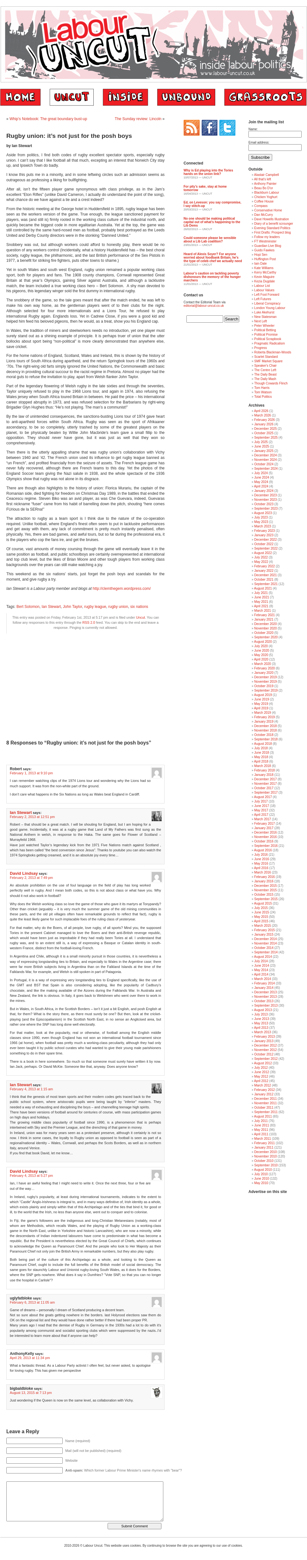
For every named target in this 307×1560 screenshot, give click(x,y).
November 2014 (265, 943)
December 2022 (265, 539)
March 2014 (262, 979)
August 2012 (263, 1063)
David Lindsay (24, 873)
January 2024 (263, 491)
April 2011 (261, 1134)
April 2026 (261, 411)
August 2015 (263, 903)
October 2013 (263, 1001)
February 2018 (264, 770)
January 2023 (263, 535)
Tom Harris (261, 388)
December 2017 (265, 779)
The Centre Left (265, 370)
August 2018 (263, 743)
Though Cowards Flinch (271, 383)
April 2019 (261, 708)
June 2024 (261, 477)
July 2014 (261, 961)
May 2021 (261, 601)
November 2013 (265, 996)
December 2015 (265, 885)
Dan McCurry (263, 214)
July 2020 (261, 646)
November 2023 (265, 499)
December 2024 (265, 455)
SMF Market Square (268, 361)
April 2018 (261, 761)
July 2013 (261, 1014)
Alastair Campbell (266, 175)
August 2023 (263, 513)
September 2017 (266, 792)
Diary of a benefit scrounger (273, 223)
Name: (253, 129)
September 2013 (266, 1005)
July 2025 (261, 442)
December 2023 (265, 495)
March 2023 (262, 526)
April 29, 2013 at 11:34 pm (30, 1358)
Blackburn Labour (266, 192)
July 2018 (261, 748)
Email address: (258, 142)
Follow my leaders (267, 237)
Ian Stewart (51, 606)
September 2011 (266, 1112)
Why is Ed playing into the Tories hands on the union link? (208, 172)
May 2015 (261, 917)
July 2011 (261, 1121)
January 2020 (263, 672)
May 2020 (261, 655)
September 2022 (266, 548)
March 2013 (262, 1032)
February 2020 (264, 668)
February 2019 (264, 717)
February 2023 (264, 530)
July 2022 (261, 557)
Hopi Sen (260, 254)
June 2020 (261, 650)
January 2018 (263, 775)
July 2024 (261, 473)
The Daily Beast (265, 374)
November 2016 (265, 837)
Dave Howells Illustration (271, 219)
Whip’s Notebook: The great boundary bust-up (48, 119)
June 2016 (261, 859)
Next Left (260, 321)
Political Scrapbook (267, 339)
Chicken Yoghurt (265, 197)
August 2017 (263, 797)
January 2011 (263, 1147)
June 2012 (261, 1072)
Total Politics (263, 396)
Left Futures (262, 299)
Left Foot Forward (266, 294)
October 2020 (263, 633)
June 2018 (261, 752)
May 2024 (261, 482)
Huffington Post (265, 259)
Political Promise (266, 334)
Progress (260, 348)
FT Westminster (265, 241)
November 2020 (265, 628)
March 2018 (262, 766)
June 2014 (261, 965)
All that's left (262, 179)
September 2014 (266, 952)
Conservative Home (268, 210)
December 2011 (265, 1098)
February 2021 (264, 615)
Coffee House (263, 201)
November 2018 (265, 730)
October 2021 (263, 579)
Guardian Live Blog (267, 246)
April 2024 (261, 486)
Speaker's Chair (265, 365)
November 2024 (265, 459)
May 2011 (261, 1129)
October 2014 (263, 948)
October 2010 (263, 1161)
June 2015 (261, 912)
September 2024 (266, 468)
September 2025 (266, 437)
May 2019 (261, 704)
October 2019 (263, 686)
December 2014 (265, 939)
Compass (260, 206)
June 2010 (261, 1178)
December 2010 (265, 1152)
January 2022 (263, 570)
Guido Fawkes (264, 250)
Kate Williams (263, 268)
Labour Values (264, 290)
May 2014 (261, 970)
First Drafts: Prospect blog (272, 232)
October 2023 (263, 504)
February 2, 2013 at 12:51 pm (32, 817)
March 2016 (262, 872)
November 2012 (265, 1050)
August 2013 (263, 1010)
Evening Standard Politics (272, 228)
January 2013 (263, 1041)
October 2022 (263, 544)
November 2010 (265, 1156)
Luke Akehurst (264, 312)
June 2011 (261, 1125)
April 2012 (261, 1081)
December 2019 (265, 677)
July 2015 (261, 908)
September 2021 (266, 584)
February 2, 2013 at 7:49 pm (31, 878)
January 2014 (263, 988)
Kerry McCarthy (265, 272)
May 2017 (261, 810)
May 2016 (261, 863)
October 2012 (263, 1054)
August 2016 (263, 850)
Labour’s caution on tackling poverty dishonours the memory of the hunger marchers (212, 277)
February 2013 (264, 1036)
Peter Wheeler (264, 325)
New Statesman (265, 317)
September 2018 (266, 739)
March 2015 (262, 925)
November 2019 (265, 681)
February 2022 (264, 566)
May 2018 (261, 757)
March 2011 (262, 1138)
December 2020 (265, 624)
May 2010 (261, 1183)
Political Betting (265, 330)
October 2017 (263, 788)
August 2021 (263, 588)
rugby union (118, 606)
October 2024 (263, 464)
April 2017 (261, 814)
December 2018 (265, 726)
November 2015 (265, 890)
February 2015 (264, 930)
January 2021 (263, 619)
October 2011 (263, 1107)
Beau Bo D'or (263, 188)
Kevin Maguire (264, 277)
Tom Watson (263, 392)
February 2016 (264, 877)
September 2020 (266, 637)
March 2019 (262, 712)
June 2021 (261, 597)
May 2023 (261, 522)
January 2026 (263, 424)
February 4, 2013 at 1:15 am (31, 1089)
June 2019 (261, 699)
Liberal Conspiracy (267, 303)
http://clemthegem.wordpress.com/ (122, 588)
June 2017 (261, 806)
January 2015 (263, 934)
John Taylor (72, 606)
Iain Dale (260, 263)
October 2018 (263, 735)
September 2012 (266, 1058)
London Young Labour (269, 308)
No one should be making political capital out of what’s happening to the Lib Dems (212, 222)
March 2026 (262, 415)
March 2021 (262, 610)
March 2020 (262, 664)
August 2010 (263, 1169)
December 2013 (265, 992)
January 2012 (263, 1094)
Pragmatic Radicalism (269, 343)
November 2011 (265, 1103)
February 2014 (264, 983)
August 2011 (263, 1116)
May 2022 (261, 562)
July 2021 (261, 593)
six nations (139, 606)
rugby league (95, 606)
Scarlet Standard (266, 356)
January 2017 (263, 828)
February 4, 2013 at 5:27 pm (31, 1175)
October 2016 (263, 841)
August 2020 (263, 641)
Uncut (140, 617)
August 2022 (263, 553)
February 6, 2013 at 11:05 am (32, 1302)
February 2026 (264, 420)
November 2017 (265, 783)
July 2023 (261, 517)
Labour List (262, 285)
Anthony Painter (265, 183)
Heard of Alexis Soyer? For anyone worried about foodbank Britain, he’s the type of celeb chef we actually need (213, 257)
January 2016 (263, 881)
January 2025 (263, 451)
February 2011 (264, 1143)
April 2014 (261, 974)
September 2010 (266, 1165)
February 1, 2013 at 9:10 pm (31, 773)
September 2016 (266, 846)
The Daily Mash (265, 379)
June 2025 (261, 446)
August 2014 (263, 956)
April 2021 (261, 606)
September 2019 (266, 690)
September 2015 (266, 899)
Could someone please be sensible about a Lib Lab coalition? (210, 239)
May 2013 (261, 1023)
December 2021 (265, 575)
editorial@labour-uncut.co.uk (204, 305)
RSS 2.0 (88, 622)
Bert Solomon (28, 606)
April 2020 (261, 659)
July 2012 (261, 1067)
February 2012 (264, 1090)
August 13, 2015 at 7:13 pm (31, 1393)
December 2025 (265, 428)
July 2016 (261, 854)
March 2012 (262, 1085)
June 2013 (261, 1019)
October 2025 (263, 433)
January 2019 (263, 721)
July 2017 (261, 801)
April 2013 (261, 1027)
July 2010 (261, 1174)
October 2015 (263, 894)
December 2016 (265, 832)
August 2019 (263, 695)
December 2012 (265, 1045)
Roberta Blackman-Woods (272, 352)
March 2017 (262, 819)
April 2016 (261, 868)
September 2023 (266, 508)
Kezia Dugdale (264, 281)
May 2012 (261, 1076)
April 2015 (261, 921)
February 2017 (264, 823)
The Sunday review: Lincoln (138, 119)
